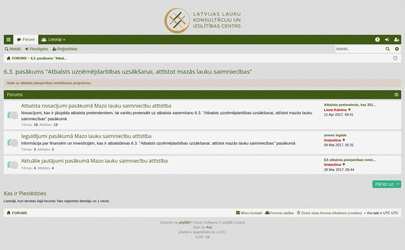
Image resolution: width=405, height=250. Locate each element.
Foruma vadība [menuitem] (282, 213)
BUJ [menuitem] (379, 40)
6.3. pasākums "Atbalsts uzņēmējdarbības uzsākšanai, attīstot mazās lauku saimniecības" (128, 71)
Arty (209, 227)
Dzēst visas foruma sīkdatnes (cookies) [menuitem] (332, 213)
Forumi (28, 39)
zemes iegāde (335, 135)
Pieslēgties (39, 49)
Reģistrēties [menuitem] (397, 40)
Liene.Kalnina (335, 110)
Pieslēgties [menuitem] (388, 40)
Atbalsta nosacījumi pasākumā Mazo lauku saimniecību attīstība (96, 106)
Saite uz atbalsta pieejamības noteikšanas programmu (49, 83)
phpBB (184, 222)
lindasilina (332, 140)
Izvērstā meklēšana (396, 49)
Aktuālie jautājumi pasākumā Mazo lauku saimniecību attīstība (94, 161)
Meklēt (15, 49)
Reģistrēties (68, 49)
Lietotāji (54, 39)
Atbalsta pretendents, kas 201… (350, 105)
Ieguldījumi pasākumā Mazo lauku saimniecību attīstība (86, 136)
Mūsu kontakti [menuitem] (251, 213)
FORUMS (19, 213)
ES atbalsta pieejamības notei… (350, 160)
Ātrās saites (9, 40)
